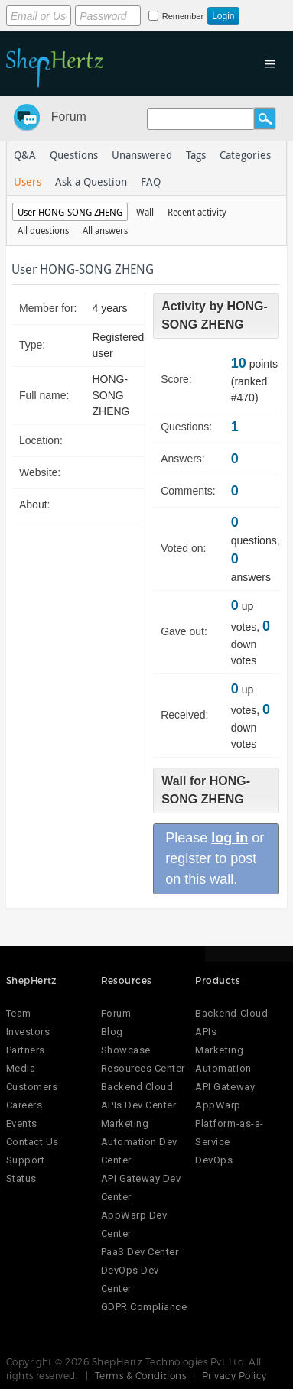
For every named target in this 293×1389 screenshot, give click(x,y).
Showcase (126, 1050)
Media (21, 1068)
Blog (112, 1031)
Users (27, 181)
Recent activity (197, 212)
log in (229, 837)
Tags (196, 155)
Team (18, 1013)
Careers (24, 1105)
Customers (32, 1086)
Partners (25, 1050)
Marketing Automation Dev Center (139, 1142)
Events (21, 1123)
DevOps (214, 1160)
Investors (28, 1031)
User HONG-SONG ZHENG (70, 212)
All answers (105, 230)
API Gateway (225, 1086)
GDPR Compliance (144, 1307)
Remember (182, 16)
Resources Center (143, 1068)
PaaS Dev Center (140, 1252)
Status (21, 1178)
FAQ (151, 181)
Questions (74, 155)
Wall (145, 212)
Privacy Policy (234, 1375)
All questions (43, 230)
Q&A (25, 155)
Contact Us (32, 1141)
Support (25, 1160)
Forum (68, 116)
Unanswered (142, 155)
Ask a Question (91, 181)
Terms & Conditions (141, 1375)
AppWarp (218, 1105)
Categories (245, 155)
